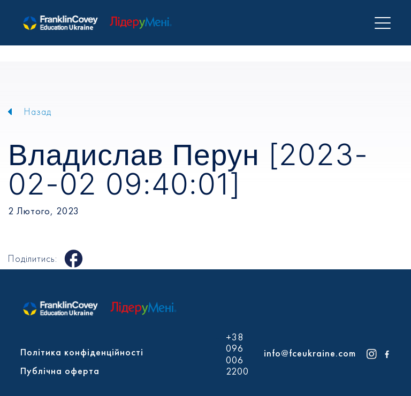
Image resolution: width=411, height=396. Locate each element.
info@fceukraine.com (310, 353)
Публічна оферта (60, 370)
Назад (37, 111)
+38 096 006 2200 (237, 354)
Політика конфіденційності (81, 352)
